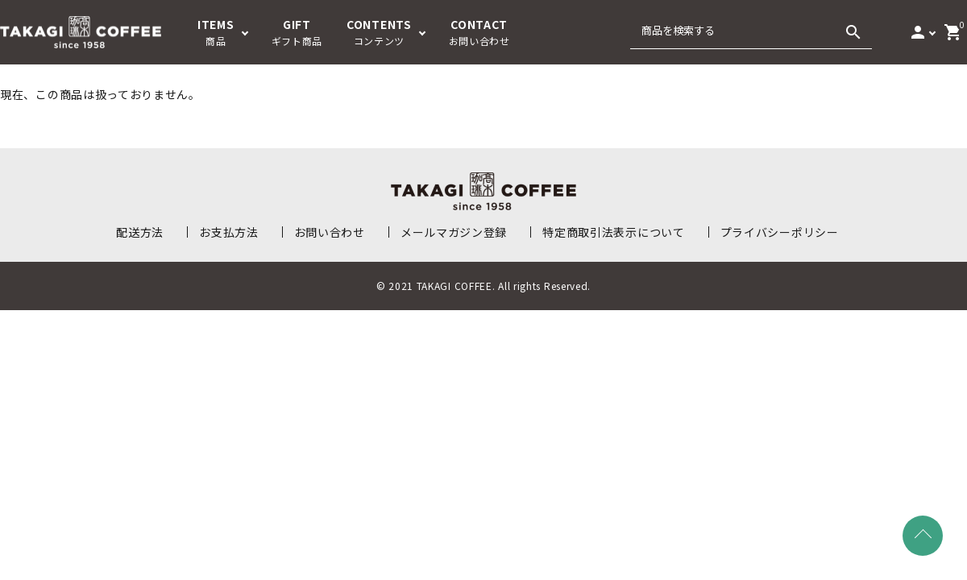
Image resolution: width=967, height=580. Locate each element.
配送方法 (140, 232)
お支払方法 (229, 232)
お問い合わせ (329, 232)
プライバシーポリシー (779, 232)
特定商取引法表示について (613, 232)
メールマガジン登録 (453, 232)
